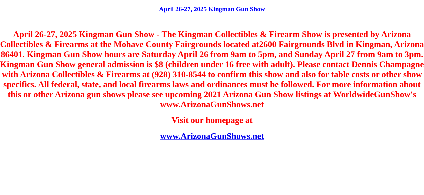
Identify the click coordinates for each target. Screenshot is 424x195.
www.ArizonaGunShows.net (212, 136)
